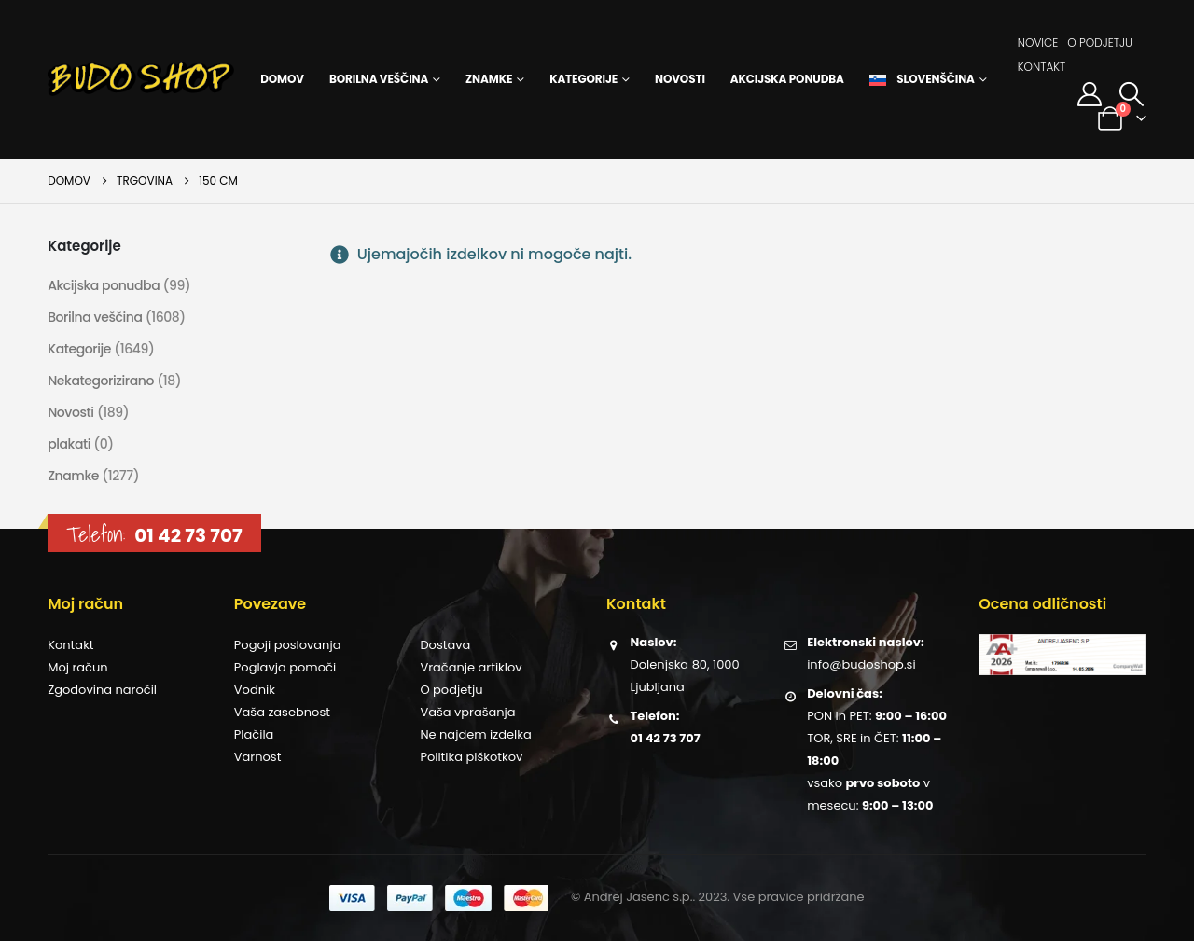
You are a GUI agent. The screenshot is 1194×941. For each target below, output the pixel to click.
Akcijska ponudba (787, 79)
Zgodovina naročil (102, 690)
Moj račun (77, 667)
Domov (282, 79)
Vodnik (254, 690)
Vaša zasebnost (282, 712)
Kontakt (1042, 67)
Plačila (254, 734)
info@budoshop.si (861, 664)
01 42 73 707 (188, 535)
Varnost (258, 757)
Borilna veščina (378, 79)
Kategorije (583, 79)
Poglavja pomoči (285, 667)
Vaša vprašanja (467, 712)
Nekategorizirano (101, 380)
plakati (69, 444)
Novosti (680, 79)
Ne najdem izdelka (475, 734)
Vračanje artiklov (470, 667)
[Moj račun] (1089, 94)
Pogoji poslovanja (287, 645)
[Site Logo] (141, 79)
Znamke (488, 79)
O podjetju (1099, 42)
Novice (1038, 42)
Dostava (445, 645)
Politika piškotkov (471, 757)
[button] (1132, 94)
